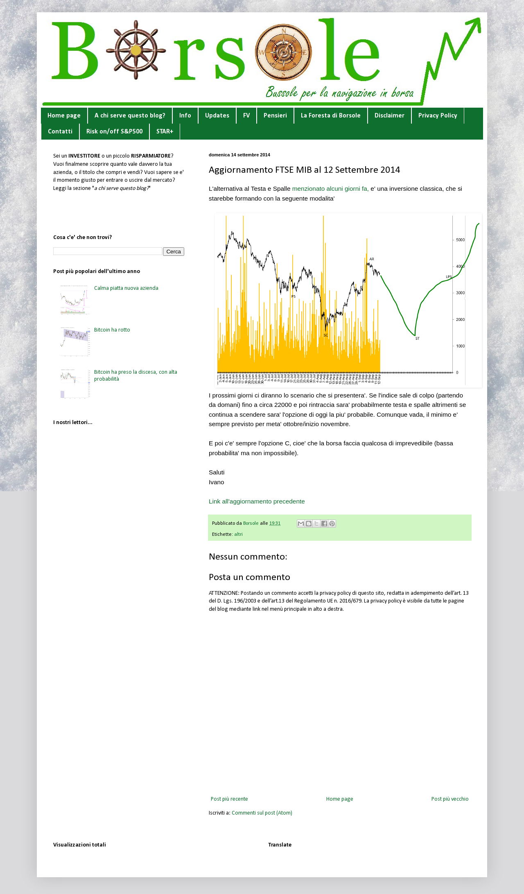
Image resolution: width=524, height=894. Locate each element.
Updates (217, 116)
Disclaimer (389, 116)
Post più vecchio (450, 799)
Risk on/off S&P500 (114, 132)
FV (246, 116)
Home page (64, 116)
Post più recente (229, 799)
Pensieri (275, 116)
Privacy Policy (437, 116)
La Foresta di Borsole (331, 116)
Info (185, 116)
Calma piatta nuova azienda (126, 288)
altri (238, 534)
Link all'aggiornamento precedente (257, 501)
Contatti (60, 132)
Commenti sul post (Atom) (262, 813)
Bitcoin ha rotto (112, 330)
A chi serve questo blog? (130, 116)
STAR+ (164, 132)
